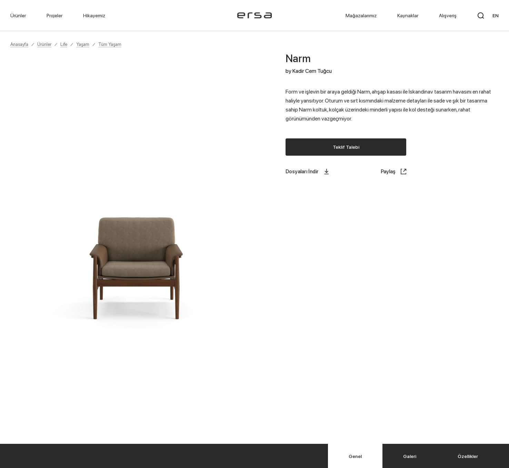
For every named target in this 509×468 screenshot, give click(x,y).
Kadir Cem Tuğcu (312, 70)
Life (63, 44)
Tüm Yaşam (109, 44)
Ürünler (44, 44)
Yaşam (82, 44)
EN (495, 15)
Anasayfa (19, 44)
